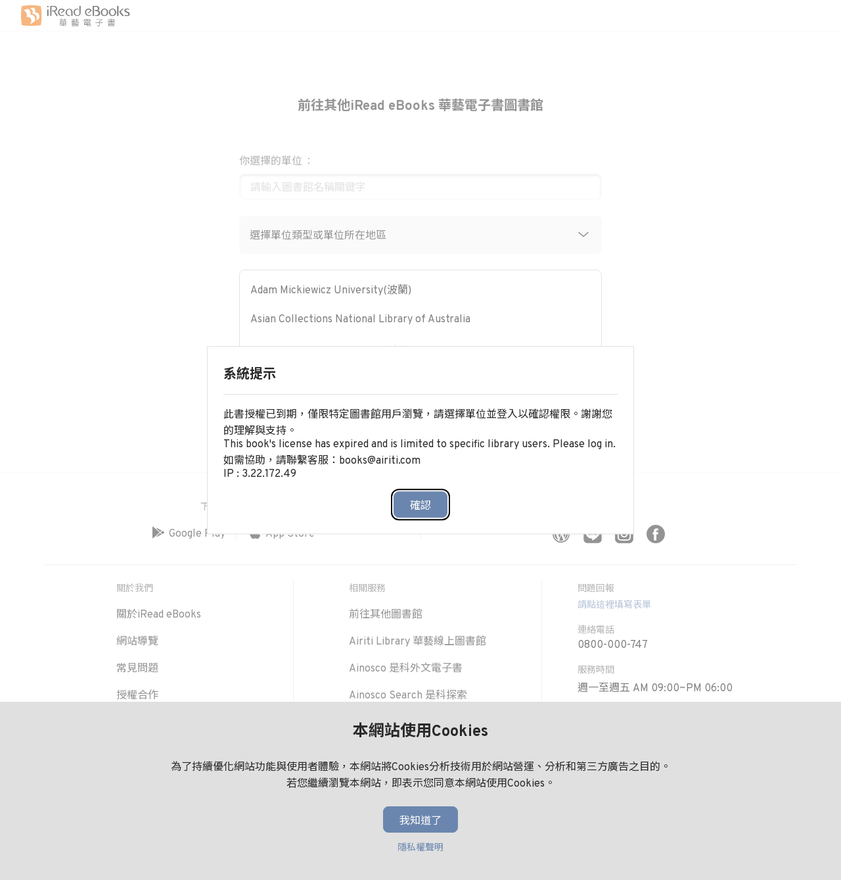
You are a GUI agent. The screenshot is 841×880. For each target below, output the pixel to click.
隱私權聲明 (420, 848)
